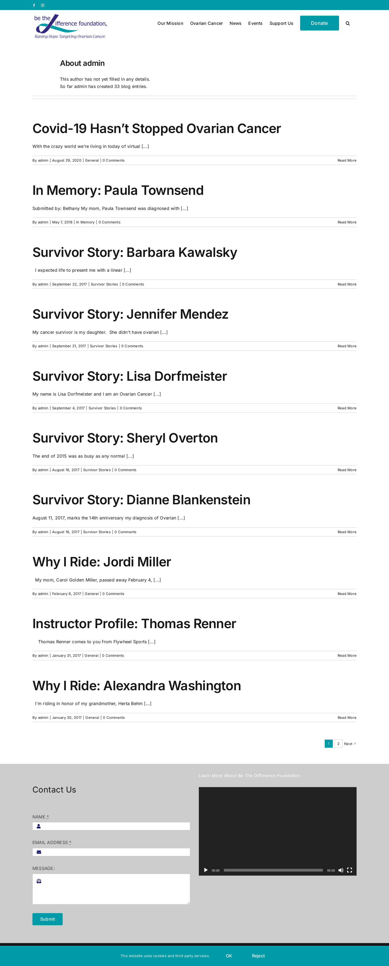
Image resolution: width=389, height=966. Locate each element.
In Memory (85, 222)
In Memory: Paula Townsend (118, 190)
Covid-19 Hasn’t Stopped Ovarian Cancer (156, 128)
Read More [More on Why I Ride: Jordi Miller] (347, 593)
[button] (348, 22)
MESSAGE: (43, 868)
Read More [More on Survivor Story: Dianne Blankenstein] (347, 532)
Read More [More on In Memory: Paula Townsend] (347, 222)
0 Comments (114, 160)
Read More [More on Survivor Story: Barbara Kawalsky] (347, 284)
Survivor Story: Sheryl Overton (125, 438)
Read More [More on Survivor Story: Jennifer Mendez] (347, 346)
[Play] (206, 870)
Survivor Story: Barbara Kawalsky (134, 252)
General (92, 160)
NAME (40, 816)
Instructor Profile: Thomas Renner (134, 623)
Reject (258, 955)
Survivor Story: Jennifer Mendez (130, 314)
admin (43, 160)
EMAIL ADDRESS (52, 842)
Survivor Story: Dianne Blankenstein (141, 500)
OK (229, 955)
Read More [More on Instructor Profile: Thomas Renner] (347, 655)
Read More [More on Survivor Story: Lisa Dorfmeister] (347, 408)
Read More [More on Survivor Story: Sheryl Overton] (347, 470)
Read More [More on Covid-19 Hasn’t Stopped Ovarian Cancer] (347, 160)
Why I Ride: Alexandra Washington (136, 685)
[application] (278, 831)
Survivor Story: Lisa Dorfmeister (129, 376)
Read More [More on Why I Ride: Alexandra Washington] (347, 717)
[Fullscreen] (349, 870)
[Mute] (341, 870)
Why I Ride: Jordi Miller (101, 562)
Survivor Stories (104, 284)
